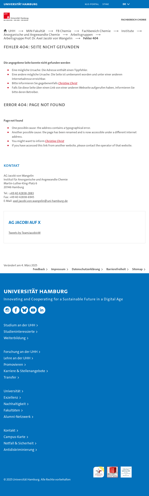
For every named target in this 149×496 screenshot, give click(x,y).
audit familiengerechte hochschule (98, 472)
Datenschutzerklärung (86, 269)
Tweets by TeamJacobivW (25, 233)
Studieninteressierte (19, 331)
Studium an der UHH (19, 325)
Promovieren (13, 364)
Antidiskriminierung (19, 449)
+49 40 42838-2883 (21, 193)
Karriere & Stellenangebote (24, 371)
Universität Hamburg (20, 4)
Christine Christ (67, 83)
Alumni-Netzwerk (17, 416)
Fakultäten (12, 410)
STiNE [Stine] (105, 4)
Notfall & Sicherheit (19, 443)
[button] (125, 4)
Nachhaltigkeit (15, 404)
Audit (110, 468)
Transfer (10, 377)
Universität (12, 391)
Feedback (39, 269)
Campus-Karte (14, 437)
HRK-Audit (124, 470)
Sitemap (137, 269)
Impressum (58, 269)
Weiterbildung (15, 338)
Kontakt (9, 430)
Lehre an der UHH (17, 358)
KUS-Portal (92, 4)
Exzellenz (11, 397)
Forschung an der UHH (20, 351)
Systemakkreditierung (139, 468)
